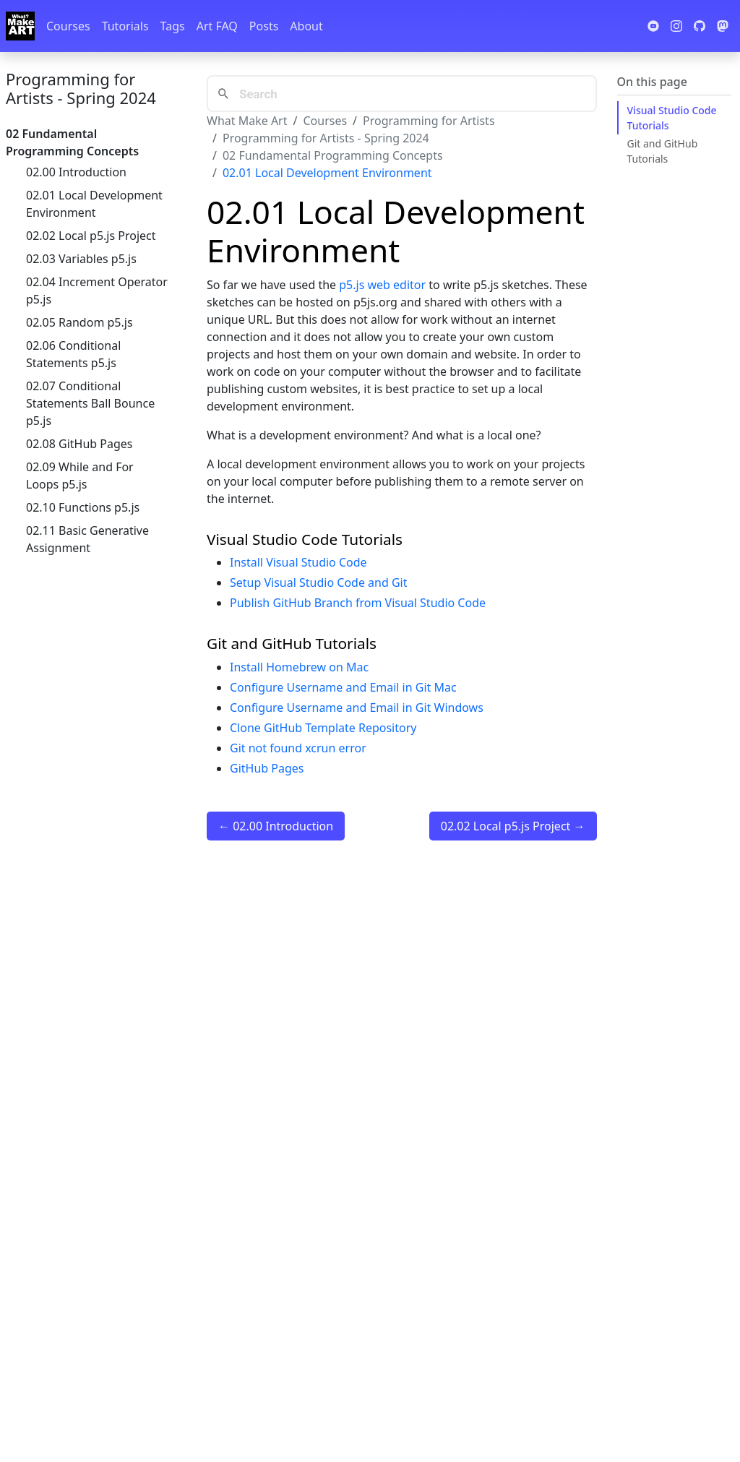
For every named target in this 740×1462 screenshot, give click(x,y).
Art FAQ (217, 26)
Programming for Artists (428, 121)
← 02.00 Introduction (275, 826)
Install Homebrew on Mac (299, 667)
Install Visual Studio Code (298, 562)
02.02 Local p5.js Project (91, 236)
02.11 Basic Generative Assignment (87, 539)
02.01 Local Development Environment (94, 203)
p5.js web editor (382, 285)
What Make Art (247, 121)
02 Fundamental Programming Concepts (333, 155)
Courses (68, 26)
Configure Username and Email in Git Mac (343, 687)
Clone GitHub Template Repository (323, 728)
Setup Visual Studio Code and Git (319, 582)
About (306, 26)
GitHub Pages (267, 768)
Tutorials (125, 26)
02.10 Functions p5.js (82, 507)
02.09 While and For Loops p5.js (80, 475)
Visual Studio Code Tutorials (672, 117)
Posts (263, 26)
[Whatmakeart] (20, 26)
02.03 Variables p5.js (81, 259)
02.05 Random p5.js (79, 322)
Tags (172, 26)
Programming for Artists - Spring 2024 (81, 88)
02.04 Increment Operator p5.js (97, 290)
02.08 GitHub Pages (79, 444)
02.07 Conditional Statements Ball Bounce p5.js (90, 403)
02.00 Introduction (76, 172)
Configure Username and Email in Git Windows (356, 707)
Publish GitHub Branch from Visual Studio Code (358, 603)
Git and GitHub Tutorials (662, 151)
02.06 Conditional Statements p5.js (73, 354)
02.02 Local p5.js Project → (513, 826)
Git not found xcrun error (298, 748)
